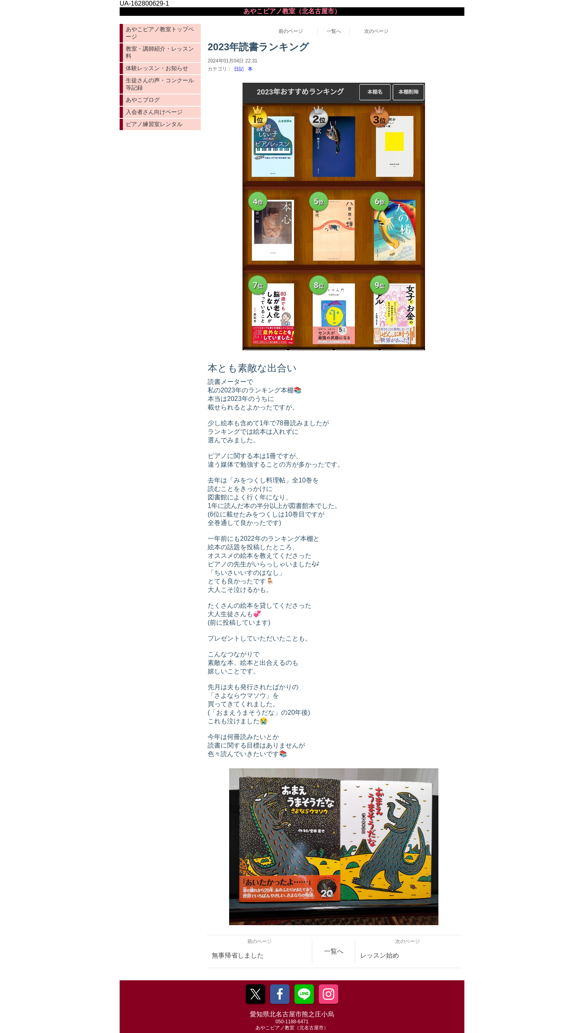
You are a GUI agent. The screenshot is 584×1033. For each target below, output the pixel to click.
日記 (239, 69)
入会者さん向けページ (154, 112)
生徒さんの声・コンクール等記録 (160, 84)
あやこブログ (143, 99)
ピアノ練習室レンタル (154, 124)
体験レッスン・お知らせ (157, 68)
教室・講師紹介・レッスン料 (160, 52)
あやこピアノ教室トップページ (160, 33)
